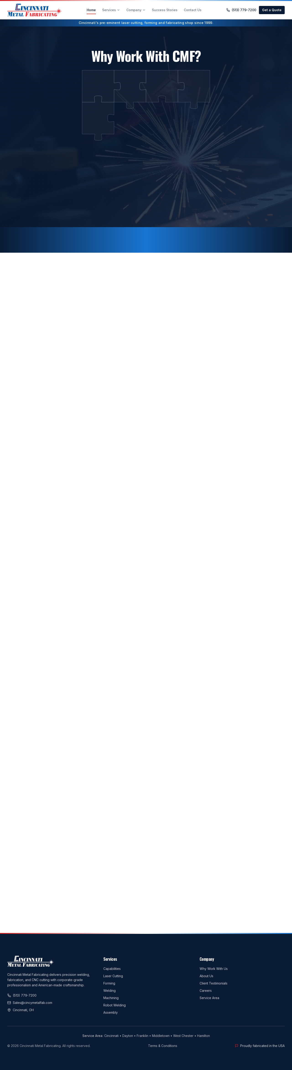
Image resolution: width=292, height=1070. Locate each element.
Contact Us (192, 10)
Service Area (209, 998)
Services (111, 10)
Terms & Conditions (162, 1046)
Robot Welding (114, 1005)
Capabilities (112, 969)
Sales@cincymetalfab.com (29, 1003)
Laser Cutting (113, 976)
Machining (111, 998)
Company (136, 10)
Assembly (110, 1012)
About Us (206, 976)
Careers (206, 990)
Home (91, 11)
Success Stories (164, 10)
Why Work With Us (214, 969)
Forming (109, 983)
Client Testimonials (213, 983)
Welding (109, 990)
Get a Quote (272, 10)
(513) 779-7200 (241, 10)
